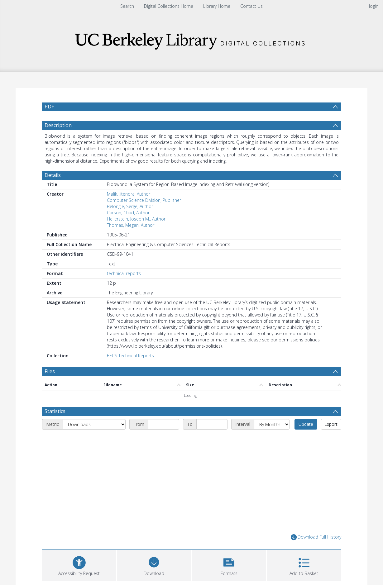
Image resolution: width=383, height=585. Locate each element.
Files (50, 371)
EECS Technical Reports (130, 356)
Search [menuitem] (127, 6)
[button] (229, 565)
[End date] (211, 424)
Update (306, 424)
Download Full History (316, 537)
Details (53, 175)
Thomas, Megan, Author (130, 225)
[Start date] (163, 424)
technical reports (124, 273)
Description (58, 125)
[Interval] (272, 424)
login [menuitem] (373, 6)
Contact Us (251, 6)
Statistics (55, 411)
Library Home (216, 6)
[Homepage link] (191, 39)
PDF (49, 106)
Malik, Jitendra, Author (128, 194)
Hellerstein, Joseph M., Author (136, 219)
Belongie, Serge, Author (130, 206)
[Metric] (94, 424)
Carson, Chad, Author (128, 213)
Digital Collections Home (168, 6)
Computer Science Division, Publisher (144, 200)
